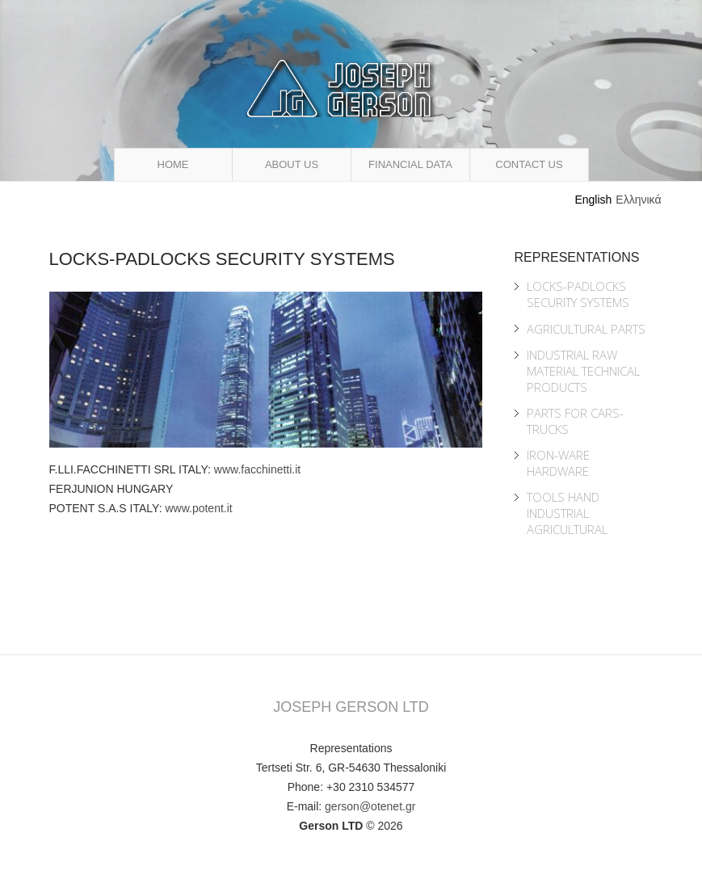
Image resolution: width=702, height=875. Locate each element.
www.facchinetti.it (257, 469)
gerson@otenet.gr (370, 806)
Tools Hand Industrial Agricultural (567, 513)
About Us (291, 164)
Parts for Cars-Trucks (575, 421)
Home (173, 164)
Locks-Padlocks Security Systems (578, 294)
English (593, 199)
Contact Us (528, 164)
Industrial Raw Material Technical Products (583, 371)
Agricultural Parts (586, 329)
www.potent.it (198, 508)
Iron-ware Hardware (558, 463)
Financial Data (410, 164)
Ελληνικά (638, 199)
